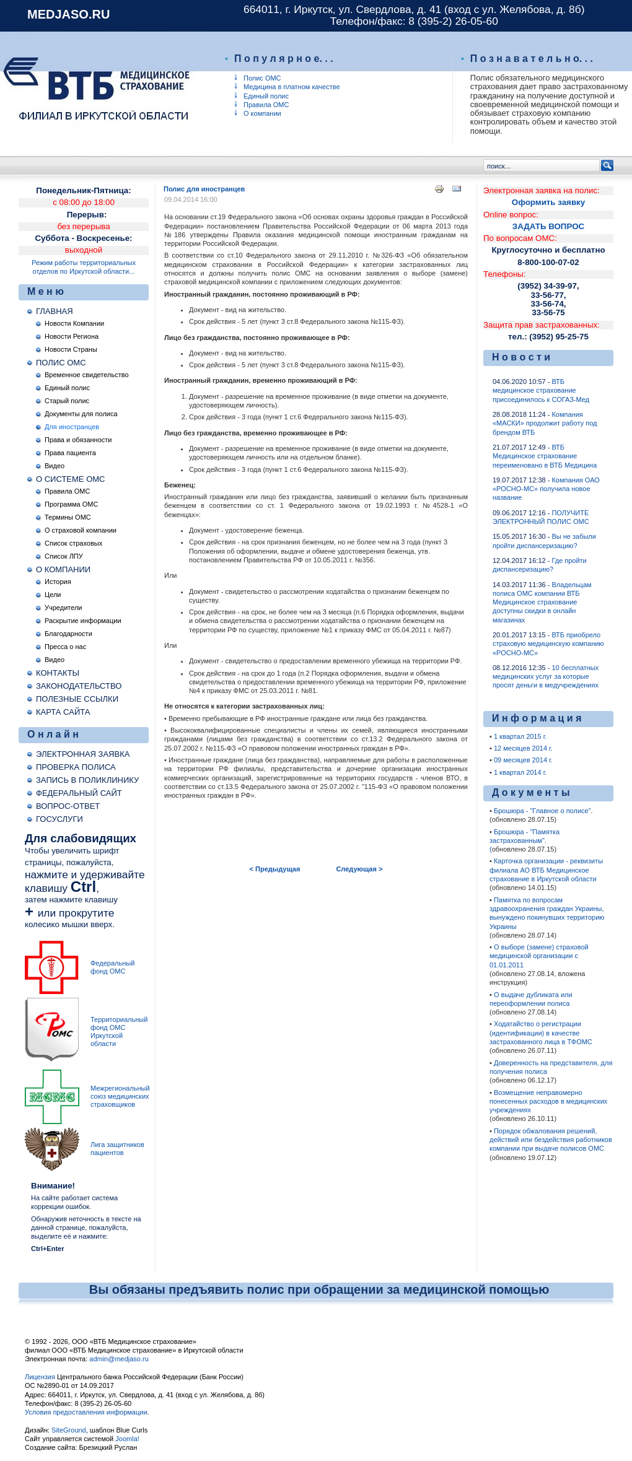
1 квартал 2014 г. (520, 772)
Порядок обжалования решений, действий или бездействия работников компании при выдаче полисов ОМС (550, 1140)
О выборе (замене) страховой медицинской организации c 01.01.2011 (539, 956)
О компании (262, 113)
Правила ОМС (266, 104)
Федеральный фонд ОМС (112, 967)
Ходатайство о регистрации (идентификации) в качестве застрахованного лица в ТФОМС (540, 1032)
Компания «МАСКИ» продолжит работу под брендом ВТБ (545, 423)
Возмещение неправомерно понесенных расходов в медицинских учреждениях (548, 1101)
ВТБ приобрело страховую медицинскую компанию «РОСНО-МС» (548, 643)
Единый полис (266, 96)
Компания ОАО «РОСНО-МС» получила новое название (546, 489)
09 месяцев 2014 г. (523, 760)
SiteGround (68, 1430)
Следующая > (359, 869)
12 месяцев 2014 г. (523, 748)
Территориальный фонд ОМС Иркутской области (118, 1031)
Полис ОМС (262, 78)
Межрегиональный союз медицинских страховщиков (120, 1096)
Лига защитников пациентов (117, 1148)
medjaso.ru (68, 14)
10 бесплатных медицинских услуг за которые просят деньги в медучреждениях (546, 676)
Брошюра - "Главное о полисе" (542, 810)
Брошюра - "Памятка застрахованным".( (524, 840)
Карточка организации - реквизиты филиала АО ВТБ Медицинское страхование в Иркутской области (546, 870)
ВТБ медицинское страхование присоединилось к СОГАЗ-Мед (541, 390)
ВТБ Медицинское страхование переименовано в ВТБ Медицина (545, 456)
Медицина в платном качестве (292, 86)
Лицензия (40, 1376)
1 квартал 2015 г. (520, 736)
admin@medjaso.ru (119, 1359)
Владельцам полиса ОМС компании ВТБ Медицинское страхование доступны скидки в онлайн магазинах (542, 602)
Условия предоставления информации (86, 1412)
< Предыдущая (275, 869)
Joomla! (126, 1438)
